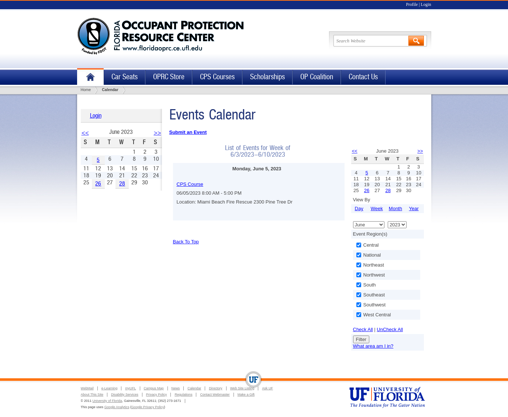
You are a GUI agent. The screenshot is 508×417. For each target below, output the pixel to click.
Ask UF (267, 388)
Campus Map (154, 388)
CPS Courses (217, 77)
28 (122, 183)
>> (157, 132)
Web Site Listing (242, 388)
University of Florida (107, 401)
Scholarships (267, 77)
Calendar (194, 388)
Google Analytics (116, 407)
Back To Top (186, 241)
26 (98, 183)
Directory (215, 388)
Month (395, 208)
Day (359, 208)
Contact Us (363, 77)
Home (90, 77)
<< (85, 132)
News (176, 388)
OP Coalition (316, 77)
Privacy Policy (156, 394)
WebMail (87, 388)
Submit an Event (188, 132)
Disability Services (124, 394)
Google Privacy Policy (147, 407)
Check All (363, 329)
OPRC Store (168, 77)
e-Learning (109, 388)
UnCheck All (390, 329)
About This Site (92, 394)
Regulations (183, 394)
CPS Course (190, 184)
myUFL (130, 388)
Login (426, 4)
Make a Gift (246, 394)
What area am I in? (373, 346)
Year (414, 208)
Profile (412, 4)
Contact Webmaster (214, 394)
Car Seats (124, 77)
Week (377, 208)
